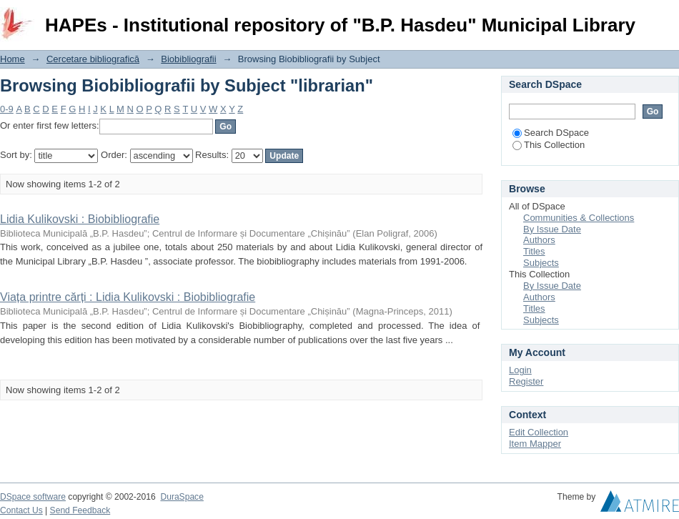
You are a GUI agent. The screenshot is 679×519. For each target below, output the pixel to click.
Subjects (541, 262)
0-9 (7, 109)
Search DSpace (550, 132)
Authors (539, 239)
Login (667, 17)
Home (12, 59)
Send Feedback (80, 510)
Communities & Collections (578, 217)
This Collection (548, 144)
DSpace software (33, 497)
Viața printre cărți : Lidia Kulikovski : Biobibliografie (127, 297)
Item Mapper (535, 443)
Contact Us (21, 510)
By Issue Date (552, 229)
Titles (534, 251)
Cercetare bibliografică (92, 59)
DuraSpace (181, 497)
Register (526, 381)
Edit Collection (538, 432)
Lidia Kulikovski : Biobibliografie (79, 219)
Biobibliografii (188, 59)
